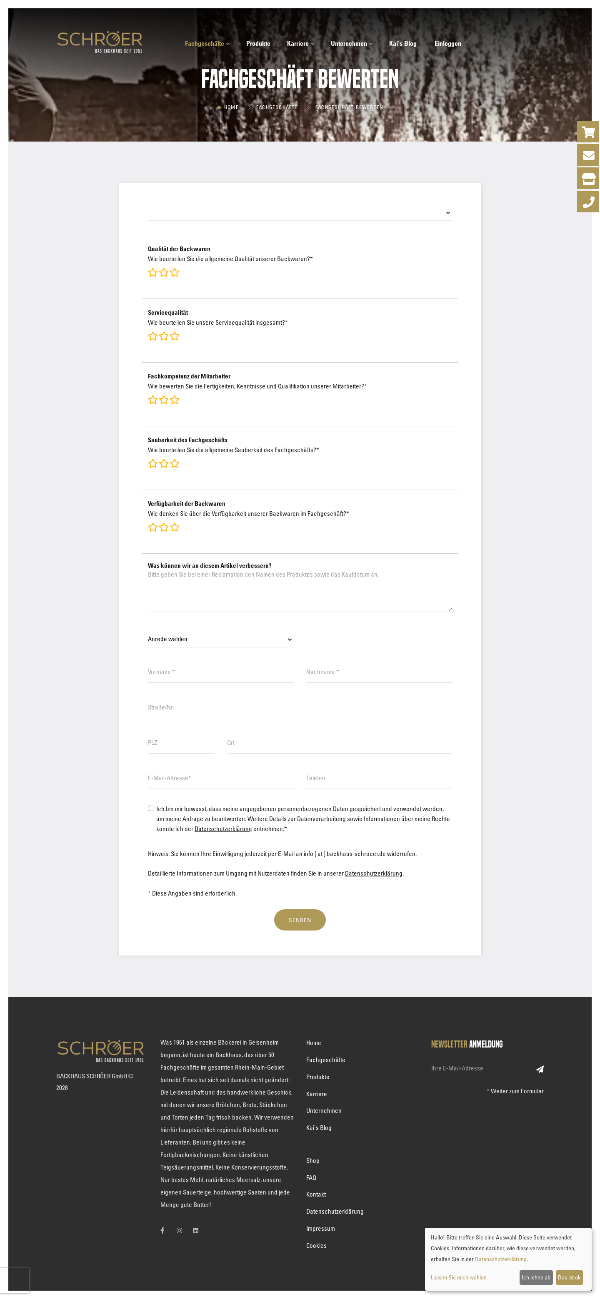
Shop (313, 1160)
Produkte (258, 43)
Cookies (316, 1245)
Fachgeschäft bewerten (349, 107)
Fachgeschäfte (207, 43)
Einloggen (448, 43)
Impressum (320, 1228)
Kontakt (316, 1194)
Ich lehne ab (536, 1277)
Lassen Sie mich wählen (459, 1277)
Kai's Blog (403, 43)
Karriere (300, 43)
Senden (300, 919)
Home (231, 107)
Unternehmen (351, 43)
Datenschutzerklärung (223, 828)
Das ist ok (569, 1277)
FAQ (311, 1177)
